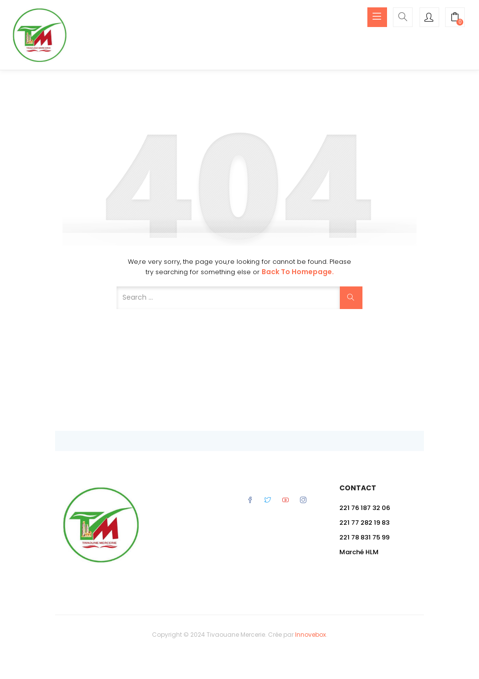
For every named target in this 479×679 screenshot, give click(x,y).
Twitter (268, 500)
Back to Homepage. (298, 272)
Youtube (285, 500)
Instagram (303, 500)
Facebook (250, 500)
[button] (454, 18)
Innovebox (310, 634)
